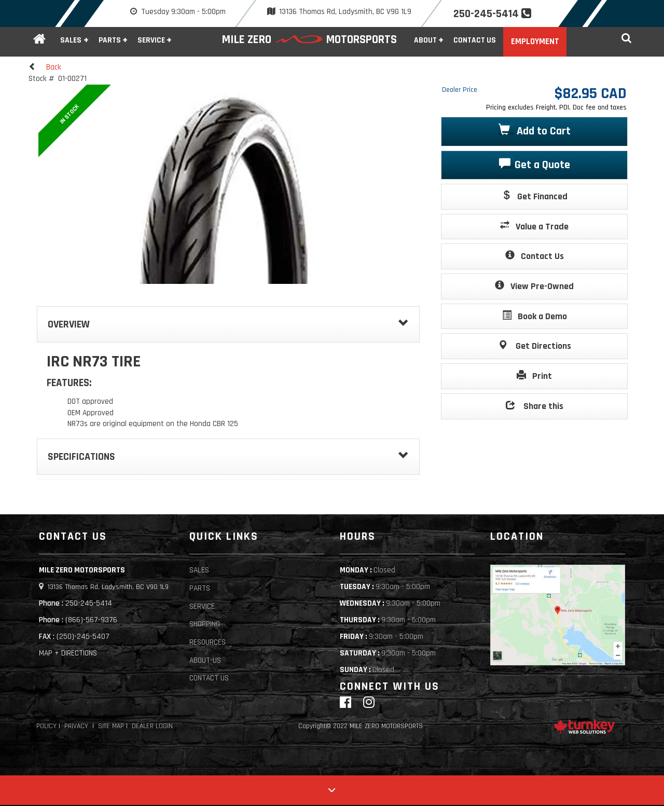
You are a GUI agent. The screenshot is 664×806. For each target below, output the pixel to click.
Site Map (111, 726)
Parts (199, 588)
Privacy (76, 726)
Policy (46, 726)
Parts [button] (110, 40)
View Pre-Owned (534, 285)
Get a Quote (534, 164)
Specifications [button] (228, 456)
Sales (199, 570)
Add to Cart (535, 130)
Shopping (204, 624)
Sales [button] (70, 40)
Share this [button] (534, 405)
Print (534, 375)
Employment (535, 41)
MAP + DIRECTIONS (68, 653)
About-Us (205, 660)
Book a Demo (534, 315)
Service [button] (151, 40)
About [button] (425, 40)
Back (45, 67)
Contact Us (474, 40)
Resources (207, 642)
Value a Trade (534, 226)
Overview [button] (228, 324)
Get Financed (535, 195)
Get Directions (534, 345)
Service (202, 606)
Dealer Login (152, 726)
